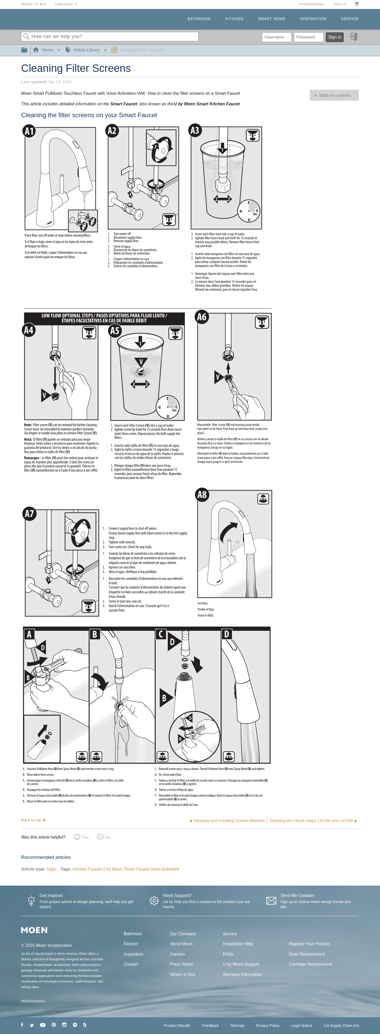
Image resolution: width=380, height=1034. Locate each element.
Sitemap (237, 1025)
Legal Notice (301, 1025)
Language (64, 4)
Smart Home (272, 19)
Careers (177, 954)
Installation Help (238, 944)
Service (350, 19)
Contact (131, 964)
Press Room (181, 964)
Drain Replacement (307, 954)
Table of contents (335, 95)
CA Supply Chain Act (341, 1025)
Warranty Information (242, 974)
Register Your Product (309, 944)
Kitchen (234, 19)
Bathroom (199, 19)
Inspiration (313, 19)
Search (26, 36)
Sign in (340, 4)
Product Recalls (177, 1025)
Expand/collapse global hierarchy (27, 50)
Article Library (83, 50)
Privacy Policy (268, 1025)
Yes (85, 837)
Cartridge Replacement (310, 964)
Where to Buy (34, 4)
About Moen (181, 944)
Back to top (31, 820)
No (107, 837)
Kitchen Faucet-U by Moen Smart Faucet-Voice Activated (126, 869)
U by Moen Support (241, 964)
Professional (312, 4)
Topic (51, 869)
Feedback (210, 1025)
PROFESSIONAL (33, 1001)
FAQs (228, 954)
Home (43, 50)
